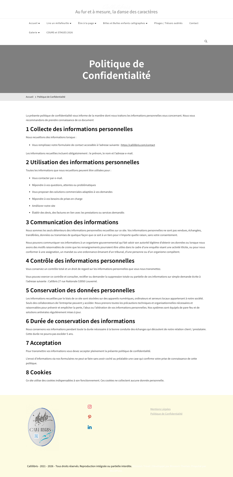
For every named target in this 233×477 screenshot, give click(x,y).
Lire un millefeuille (58, 23)
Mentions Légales (160, 409)
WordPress (116, 471)
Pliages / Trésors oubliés (168, 23)
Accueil (33, 23)
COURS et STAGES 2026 (60, 32)
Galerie (33, 32)
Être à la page (86, 23)
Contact (193, 23)
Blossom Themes (180, 466)
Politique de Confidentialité (166, 413)
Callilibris (116, 7)
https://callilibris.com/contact (138, 145)
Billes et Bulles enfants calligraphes (124, 23)
